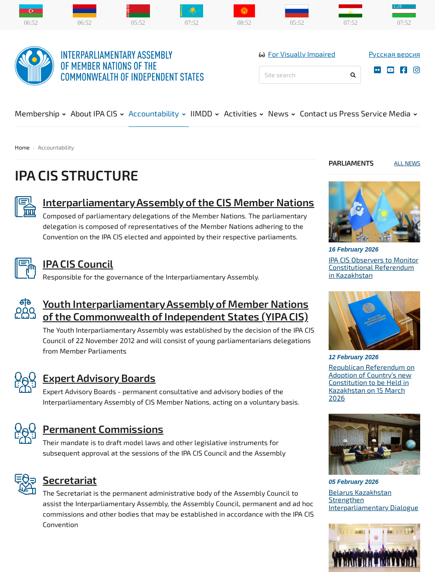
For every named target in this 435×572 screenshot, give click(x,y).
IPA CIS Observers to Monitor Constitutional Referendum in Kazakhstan (373, 267)
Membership (40, 113)
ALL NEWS (407, 163)
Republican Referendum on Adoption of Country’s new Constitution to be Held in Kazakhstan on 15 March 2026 (372, 382)
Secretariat (70, 479)
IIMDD (204, 113)
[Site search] (310, 75)
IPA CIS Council (78, 263)
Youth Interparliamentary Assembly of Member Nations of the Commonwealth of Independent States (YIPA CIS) (176, 310)
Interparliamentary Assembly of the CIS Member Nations (178, 202)
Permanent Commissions (103, 428)
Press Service (363, 113)
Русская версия (394, 54)
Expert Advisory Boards (99, 377)
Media (403, 113)
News (281, 113)
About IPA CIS (97, 113)
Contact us (318, 113)
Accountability (157, 113)
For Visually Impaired (301, 54)
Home (22, 147)
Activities (243, 113)
